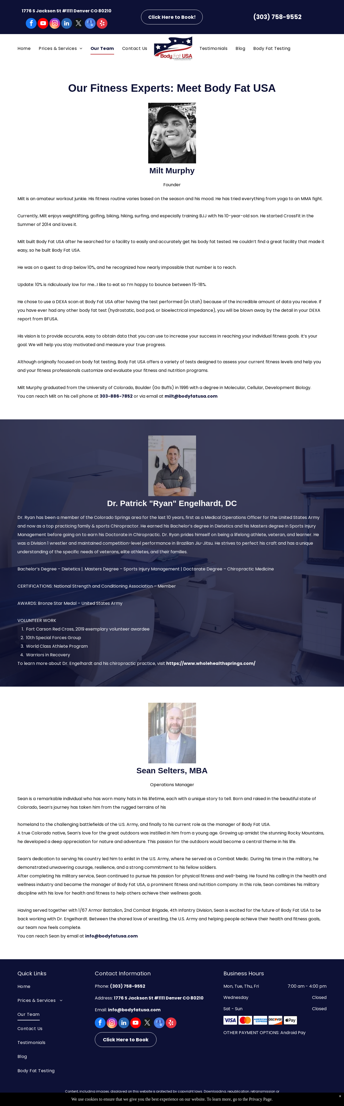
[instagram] (54, 24)
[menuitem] (24, 48)
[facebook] (31, 24)
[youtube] (43, 24)
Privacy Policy (234, 1098)
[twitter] (78, 24)
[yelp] (102, 24)
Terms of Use (207, 1098)
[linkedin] (66, 24)
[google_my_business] (90, 24)
